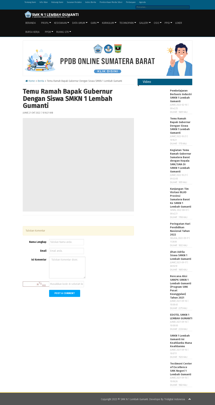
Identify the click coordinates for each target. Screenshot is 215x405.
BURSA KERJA (32, 32)
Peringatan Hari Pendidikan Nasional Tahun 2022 (180, 229)
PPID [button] (167, 23)
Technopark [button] (127, 23)
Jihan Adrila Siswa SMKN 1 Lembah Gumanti (180, 255)
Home (30, 81)
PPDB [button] (48, 32)
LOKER (178, 23)
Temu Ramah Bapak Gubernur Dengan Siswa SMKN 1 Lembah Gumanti (180, 125)
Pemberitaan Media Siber (111, 2)
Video (147, 82)
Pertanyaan (131, 2)
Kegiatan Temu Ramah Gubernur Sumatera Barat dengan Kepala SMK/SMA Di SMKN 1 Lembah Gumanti (180, 160)
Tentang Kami (30, 2)
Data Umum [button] (78, 23)
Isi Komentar (38, 259)
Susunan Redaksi (74, 2)
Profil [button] (45, 23)
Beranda (30, 23)
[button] (189, 399)
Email (43, 250)
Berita (41, 81)
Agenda (142, 2)
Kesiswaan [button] (60, 23)
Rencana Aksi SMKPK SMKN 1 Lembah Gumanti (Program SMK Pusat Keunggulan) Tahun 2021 (180, 287)
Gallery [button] (143, 23)
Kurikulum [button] (108, 23)
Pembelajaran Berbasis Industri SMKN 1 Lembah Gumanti (181, 96)
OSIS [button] (156, 23)
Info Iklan (44, 2)
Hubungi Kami (57, 2)
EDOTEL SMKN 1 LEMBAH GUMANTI (181, 316)
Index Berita (90, 2)
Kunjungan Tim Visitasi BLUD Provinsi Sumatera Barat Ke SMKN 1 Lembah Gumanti (180, 197)
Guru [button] (94, 23)
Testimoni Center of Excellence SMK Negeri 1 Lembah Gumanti (181, 369)
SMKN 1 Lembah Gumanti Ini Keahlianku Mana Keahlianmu (181, 341)
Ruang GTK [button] (62, 32)
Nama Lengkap (37, 242)
